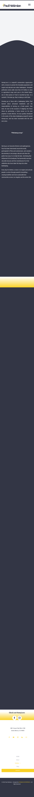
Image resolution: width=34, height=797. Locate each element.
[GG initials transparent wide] (17, 746)
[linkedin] (22, 737)
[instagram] (19, 718)
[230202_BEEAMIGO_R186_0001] (17, 187)
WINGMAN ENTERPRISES (24, 782)
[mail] (26, 737)
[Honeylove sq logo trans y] (17, 49)
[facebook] (14, 718)
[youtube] (13, 737)
